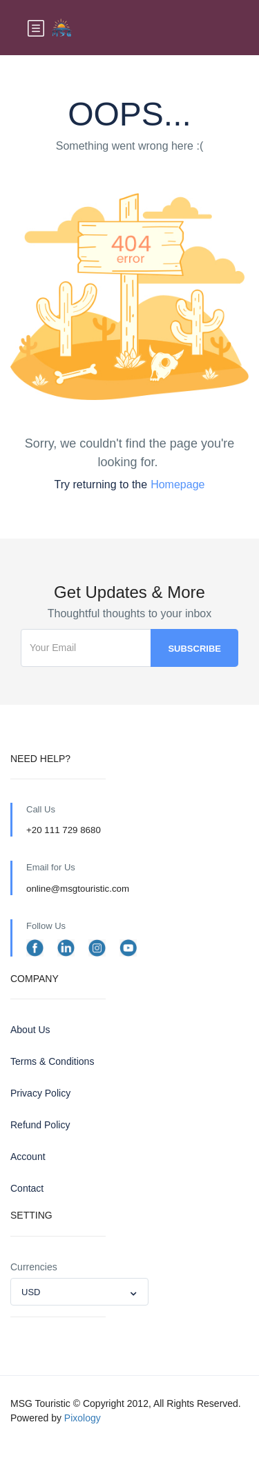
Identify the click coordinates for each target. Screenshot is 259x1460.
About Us (30, 1029)
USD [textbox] (30, 1292)
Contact (27, 1188)
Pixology (82, 1417)
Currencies (33, 1266)
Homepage (177, 484)
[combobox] (79, 1292)
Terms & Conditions (52, 1061)
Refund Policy (40, 1124)
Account (28, 1156)
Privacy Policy (40, 1093)
